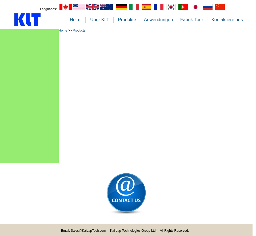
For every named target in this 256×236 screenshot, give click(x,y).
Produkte (127, 19)
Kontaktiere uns (227, 19)
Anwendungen (158, 19)
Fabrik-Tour (191, 19)
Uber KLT (99, 19)
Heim (75, 19)
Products (79, 30)
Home (63, 30)
